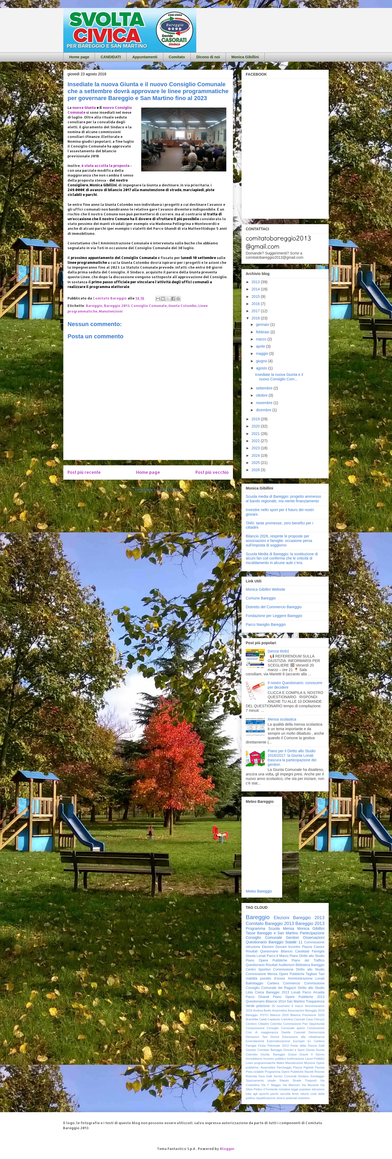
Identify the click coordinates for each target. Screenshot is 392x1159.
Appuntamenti (144, 57)
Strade (297, 1080)
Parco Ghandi (257, 997)
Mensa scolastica (282, 719)
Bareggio (94, 305)
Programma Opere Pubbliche (284, 1071)
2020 (256, 426)
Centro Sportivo (258, 969)
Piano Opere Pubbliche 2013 (298, 997)
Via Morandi (310, 1085)
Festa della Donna (303, 1045)
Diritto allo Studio (311, 988)
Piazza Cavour (313, 947)
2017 (256, 311)
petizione (263, 1006)
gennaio (263, 324)
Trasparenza (315, 1001)
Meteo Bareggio (259, 891)
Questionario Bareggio (264, 942)
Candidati (302, 951)
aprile (261, 346)
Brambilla (252, 1019)
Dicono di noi (208, 57)
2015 (256, 296)
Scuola (274, 928)
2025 (256, 463)
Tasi (321, 974)
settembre (264, 388)
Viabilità (251, 978)
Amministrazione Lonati (306, 978)
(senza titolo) (278, 651)
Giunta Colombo (182, 305)
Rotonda (251, 1076)
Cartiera (273, 983)
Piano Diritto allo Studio (307, 956)
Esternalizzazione (278, 1041)
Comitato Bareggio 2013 (270, 923)
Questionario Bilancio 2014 (266, 1001)
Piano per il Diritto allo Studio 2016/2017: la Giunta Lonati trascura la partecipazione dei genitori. (292, 757)
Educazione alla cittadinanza (303, 1036)
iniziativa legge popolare (295, 1089)
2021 (256, 433)
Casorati (299, 1019)
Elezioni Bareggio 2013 (299, 917)
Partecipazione (312, 933)
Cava (309, 1019)
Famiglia (318, 951)
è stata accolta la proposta (105, 165)
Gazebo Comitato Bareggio (264, 1049)
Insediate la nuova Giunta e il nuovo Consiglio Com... (279, 376)
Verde (250, 1006)
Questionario (255, 965)
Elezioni (268, 947)
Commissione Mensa (261, 974)
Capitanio (274, 1019)
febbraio (263, 332)
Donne (274, 1036)
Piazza (297, 1067)
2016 (256, 304)
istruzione (318, 1089)
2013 (256, 282)
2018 (256, 318)
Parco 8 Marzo (278, 956)
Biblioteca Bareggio (309, 965)
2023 (256, 448)
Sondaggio (317, 1076)
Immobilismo (254, 1058)
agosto (262, 368)
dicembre (264, 410)
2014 (256, 289)
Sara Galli (265, 1076)
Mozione (309, 1063)
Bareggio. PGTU (257, 1015)
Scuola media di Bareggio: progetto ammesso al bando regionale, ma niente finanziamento (283, 498)
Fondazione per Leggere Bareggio (274, 616)
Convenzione (315, 1028)
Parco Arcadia (313, 992)
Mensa (288, 928)
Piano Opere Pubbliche (266, 960)
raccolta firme (289, 1093)
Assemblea (279, 1010)
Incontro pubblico (274, 1058)
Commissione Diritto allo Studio (298, 969)
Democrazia (316, 1032)
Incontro (294, 947)
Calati (263, 1019)
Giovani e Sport (294, 1049)
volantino (304, 1098)
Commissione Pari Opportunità (303, 1023)
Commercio (291, 983)
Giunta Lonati (256, 956)
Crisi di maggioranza (262, 1032)
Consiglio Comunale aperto (286, 1028)
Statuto (284, 1080)
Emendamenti (255, 1041)
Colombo (276, 1023)
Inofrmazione (295, 1058)
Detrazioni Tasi (257, 1036)
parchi (274, 1093)
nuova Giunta (84, 107)
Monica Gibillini (245, 57)
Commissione (314, 983)
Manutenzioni (111, 311)
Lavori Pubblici (314, 1058)
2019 (256, 419)
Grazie (303, 1054)
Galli (321, 1045)
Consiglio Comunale (149, 305)
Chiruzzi (319, 1019)
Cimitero (251, 1023)
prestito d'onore (272, 978)
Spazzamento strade (261, 1080)
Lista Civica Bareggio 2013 (267, 992)
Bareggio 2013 (117, 305)
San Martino (296, 1001)
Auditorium (286, 965)
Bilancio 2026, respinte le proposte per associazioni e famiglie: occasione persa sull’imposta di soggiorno (279, 540)
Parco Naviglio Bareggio (266, 624)
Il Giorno (317, 1054)
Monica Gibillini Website (265, 589)
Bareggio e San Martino (277, 933)
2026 (256, 470)
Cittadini (263, 1023)
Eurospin (299, 1041)
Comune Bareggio (261, 598)
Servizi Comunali (285, 1076)
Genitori (292, 937)
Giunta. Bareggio (273, 1054)
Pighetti (308, 1067)
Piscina (319, 1067)
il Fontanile (270, 1089)
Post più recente (84, 472)
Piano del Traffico (308, 960)
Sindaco (303, 1076)
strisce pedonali (286, 1098)
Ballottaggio (254, 983)
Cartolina (287, 1019)
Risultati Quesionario (262, 951)
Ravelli (309, 1071)
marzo (261, 339)
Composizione (255, 1028)
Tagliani (311, 974)
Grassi (292, 1054)
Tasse (251, 933)
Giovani (281, 947)
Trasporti (311, 1080)
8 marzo (297, 1006)
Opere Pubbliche (292, 974)
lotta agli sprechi (257, 1093)
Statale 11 (293, 942)
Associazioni (296, 1010)
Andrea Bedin (262, 1010)
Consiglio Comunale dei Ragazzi (271, 988)
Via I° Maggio (271, 1085)
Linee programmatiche (261, 1063)
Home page (79, 57)
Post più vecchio (212, 472)
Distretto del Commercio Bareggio (274, 607)
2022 (256, 441)
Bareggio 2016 (314, 1010)
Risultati (272, 965)
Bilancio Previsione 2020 (307, 1015)
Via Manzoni (291, 1085)
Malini (280, 1063)
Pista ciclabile (255, 1071)
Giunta (310, 1049)
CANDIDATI (111, 57)
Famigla (251, 1045)
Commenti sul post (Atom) (158, 489)
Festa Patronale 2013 (273, 1045)
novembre (264, 403)
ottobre (262, 395)
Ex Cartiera (316, 1041)
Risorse (319, 1071)
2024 (256, 455)
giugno (262, 361)
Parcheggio (284, 1067)
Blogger (227, 1148)
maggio (262, 353)
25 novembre (281, 1006)
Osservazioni (313, 937)
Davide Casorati (293, 1032)
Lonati (295, 992)
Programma (255, 928)
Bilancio (287, 951)
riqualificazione (266, 1098)
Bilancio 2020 (279, 1015)
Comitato (177, 57)
